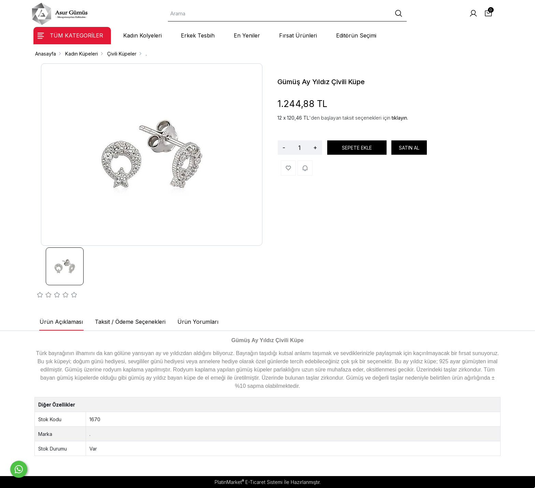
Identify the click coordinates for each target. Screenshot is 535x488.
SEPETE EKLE (357, 148)
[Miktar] (299, 147)
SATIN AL (409, 148)
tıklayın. (400, 118)
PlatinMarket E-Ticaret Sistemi (249, 482)
